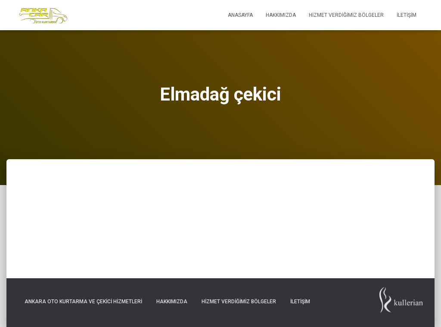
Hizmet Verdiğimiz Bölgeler (346, 15)
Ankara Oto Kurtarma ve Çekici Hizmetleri (83, 302)
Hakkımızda (281, 15)
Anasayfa (240, 15)
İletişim (406, 15)
